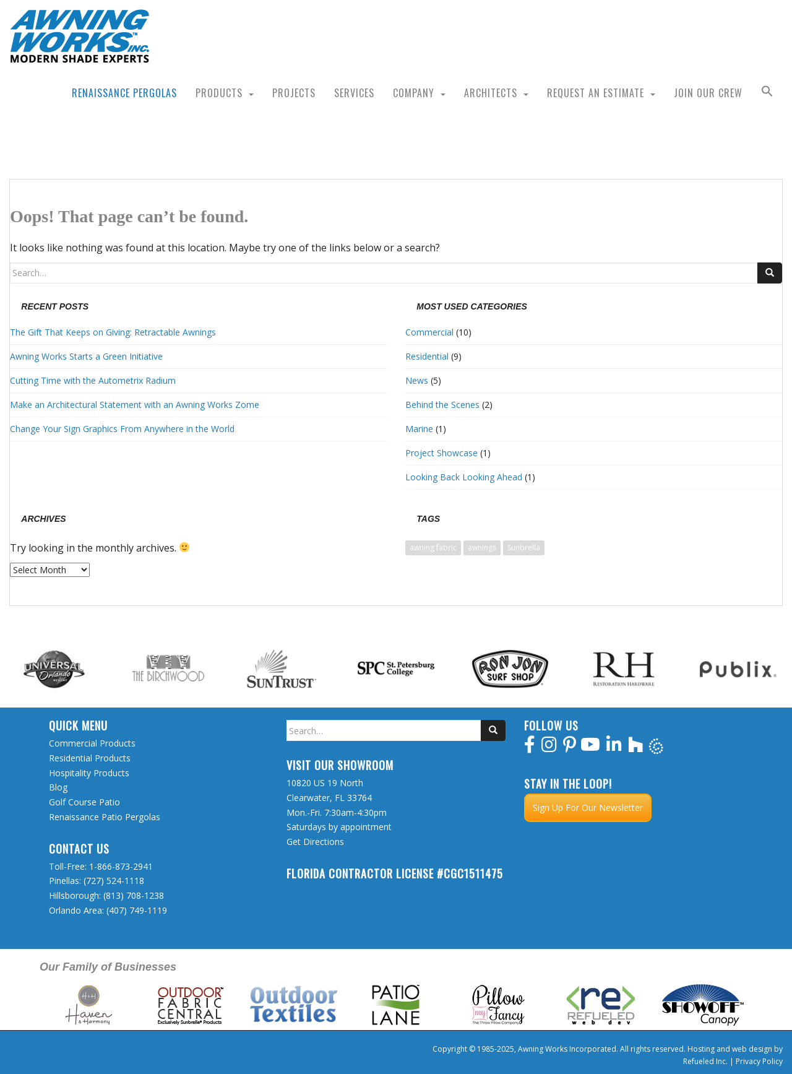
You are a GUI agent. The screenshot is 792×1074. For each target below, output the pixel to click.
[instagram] (549, 747)
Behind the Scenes (442, 404)
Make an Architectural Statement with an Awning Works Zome (134, 404)
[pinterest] (569, 747)
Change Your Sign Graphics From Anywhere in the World (122, 429)
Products (219, 92)
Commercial (429, 332)
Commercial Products (92, 743)
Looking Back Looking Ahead (463, 477)
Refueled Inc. (705, 1061)
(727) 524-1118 (114, 880)
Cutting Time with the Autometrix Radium (93, 380)
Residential (427, 356)
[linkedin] (614, 747)
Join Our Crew (708, 92)
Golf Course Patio (84, 802)
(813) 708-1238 (133, 895)
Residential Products (90, 758)
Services (354, 92)
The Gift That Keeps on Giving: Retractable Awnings (113, 332)
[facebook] (529, 747)
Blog (58, 787)
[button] (767, 92)
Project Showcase (441, 453)
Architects (490, 92)
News (416, 380)
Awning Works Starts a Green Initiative (86, 356)
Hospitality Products (89, 773)
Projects (294, 92)
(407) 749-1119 (136, 910)
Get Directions (315, 841)
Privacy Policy (759, 1061)
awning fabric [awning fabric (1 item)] (433, 547)
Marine (419, 429)
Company (413, 92)
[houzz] (636, 747)
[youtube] (590, 747)
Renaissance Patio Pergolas (104, 817)
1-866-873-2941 (121, 866)
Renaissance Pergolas (124, 92)
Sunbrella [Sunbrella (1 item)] (523, 547)
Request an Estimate (595, 92)
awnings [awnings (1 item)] (482, 547)
